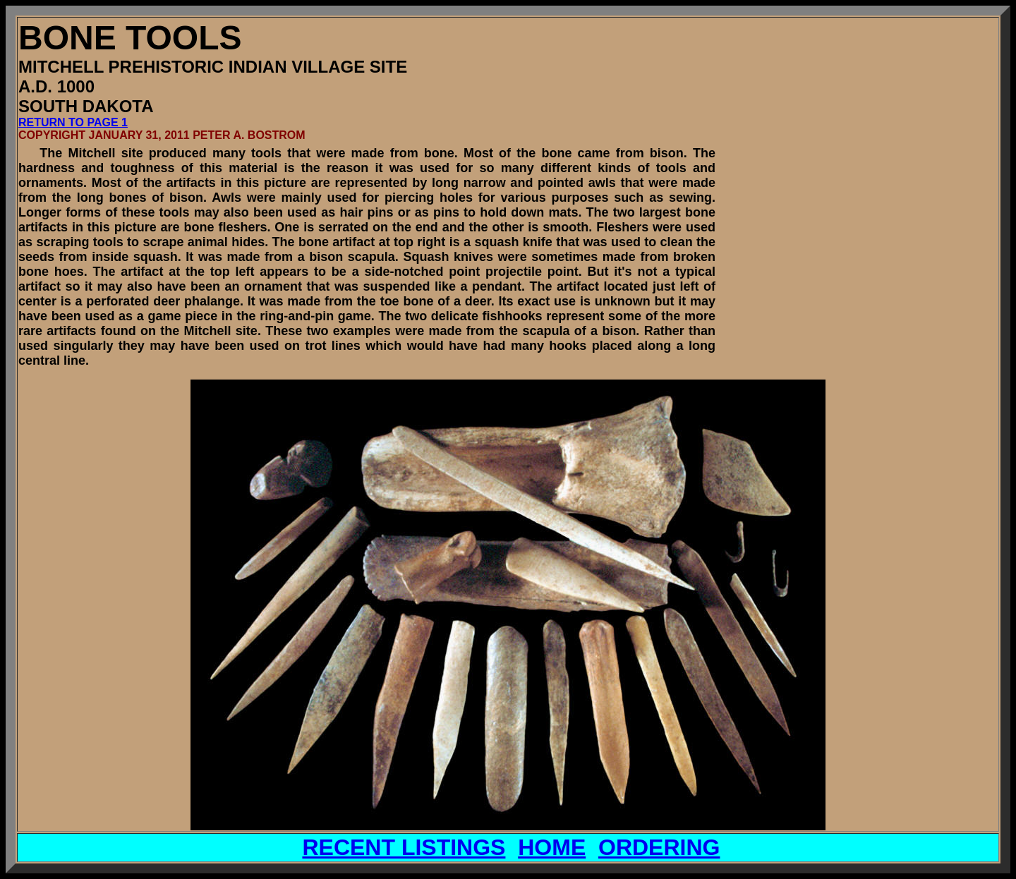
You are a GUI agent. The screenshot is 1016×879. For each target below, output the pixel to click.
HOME (552, 847)
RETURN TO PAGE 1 (73, 122)
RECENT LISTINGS (403, 847)
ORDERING (659, 847)
